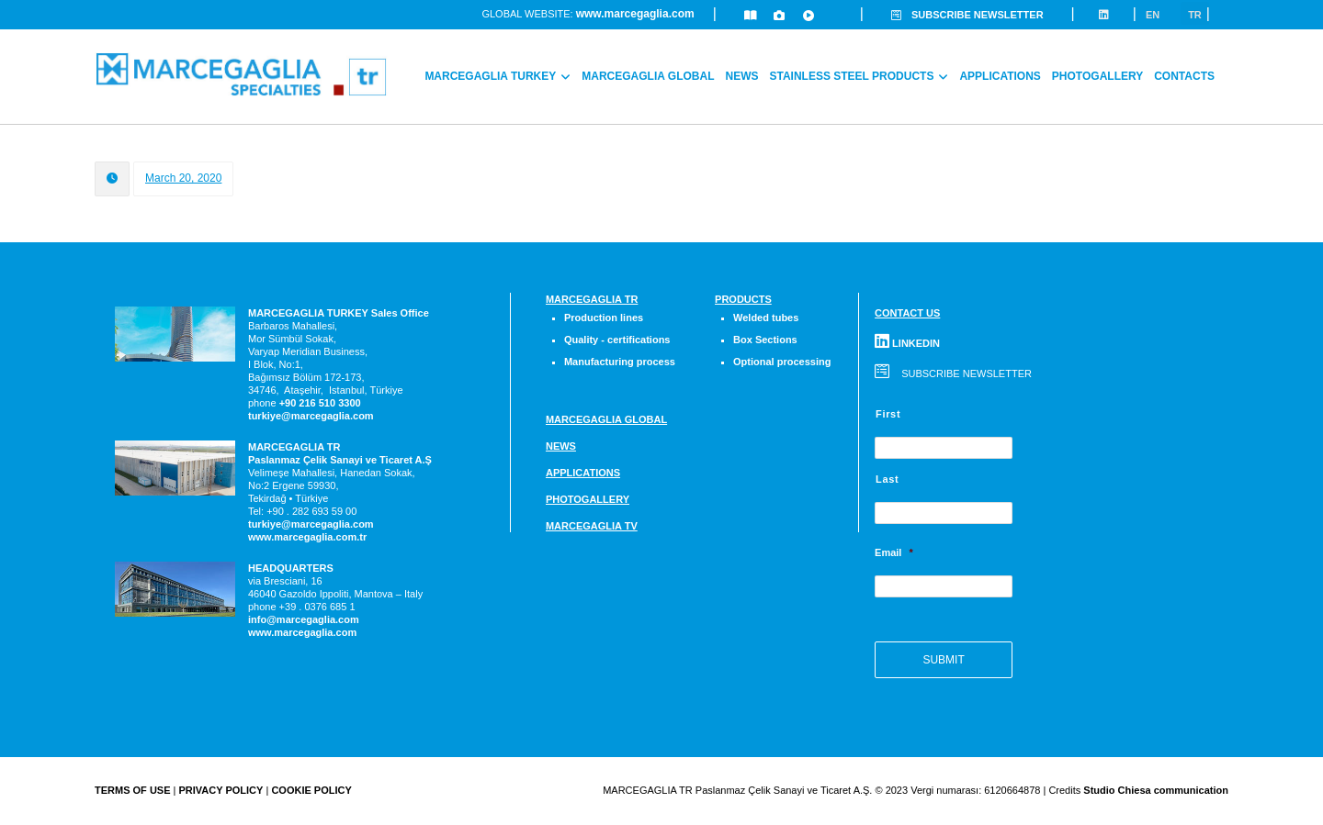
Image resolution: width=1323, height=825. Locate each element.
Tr (1195, 15)
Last (887, 480)
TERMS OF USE (133, 792)
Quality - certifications (617, 341)
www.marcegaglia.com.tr (307, 537)
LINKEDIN (907, 344)
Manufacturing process (619, 363)
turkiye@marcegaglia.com (311, 416)
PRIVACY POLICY (221, 792)
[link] (320, 403)
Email (894, 554)
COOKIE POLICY (311, 792)
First (888, 415)
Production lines (603, 319)
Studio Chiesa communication (1155, 792)
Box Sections (765, 341)
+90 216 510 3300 (320, 403)
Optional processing (782, 363)
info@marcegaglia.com (303, 620)
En (1152, 15)
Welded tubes (765, 319)
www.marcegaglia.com (635, 15)
